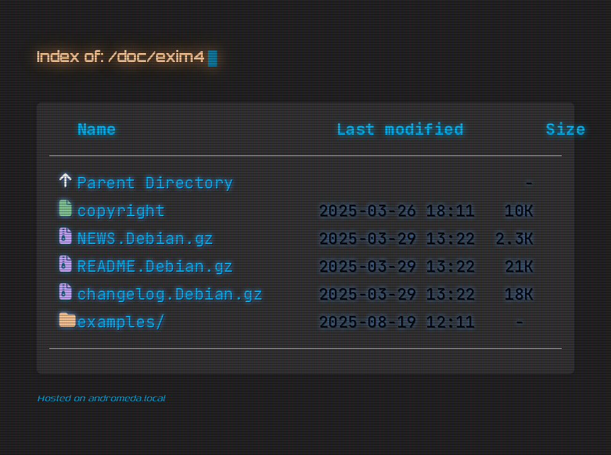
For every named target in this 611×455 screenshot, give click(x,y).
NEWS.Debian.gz (145, 239)
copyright (121, 211)
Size (565, 129)
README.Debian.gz (155, 266)
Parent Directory (155, 183)
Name (96, 129)
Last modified (400, 129)
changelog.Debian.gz (170, 294)
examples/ (121, 322)
